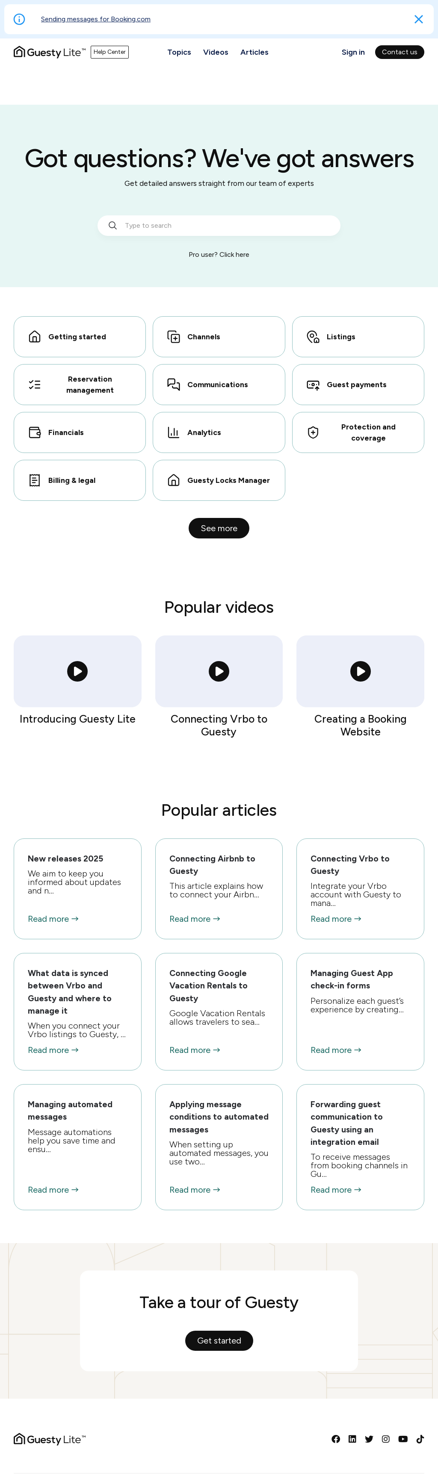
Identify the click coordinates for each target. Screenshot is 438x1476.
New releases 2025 (65, 858)
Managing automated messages (70, 1110)
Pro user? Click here (219, 254)
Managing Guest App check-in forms (352, 979)
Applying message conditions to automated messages (219, 1117)
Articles (254, 52)
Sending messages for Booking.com (96, 19)
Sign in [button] (353, 52)
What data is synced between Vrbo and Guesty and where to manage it (70, 992)
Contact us (399, 52)
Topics (179, 52)
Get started (219, 1340)
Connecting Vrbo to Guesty (350, 864)
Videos (215, 52)
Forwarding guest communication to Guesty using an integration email (347, 1123)
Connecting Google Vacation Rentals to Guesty (208, 985)
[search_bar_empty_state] (219, 225)
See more (219, 528)
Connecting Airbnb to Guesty (212, 864)
